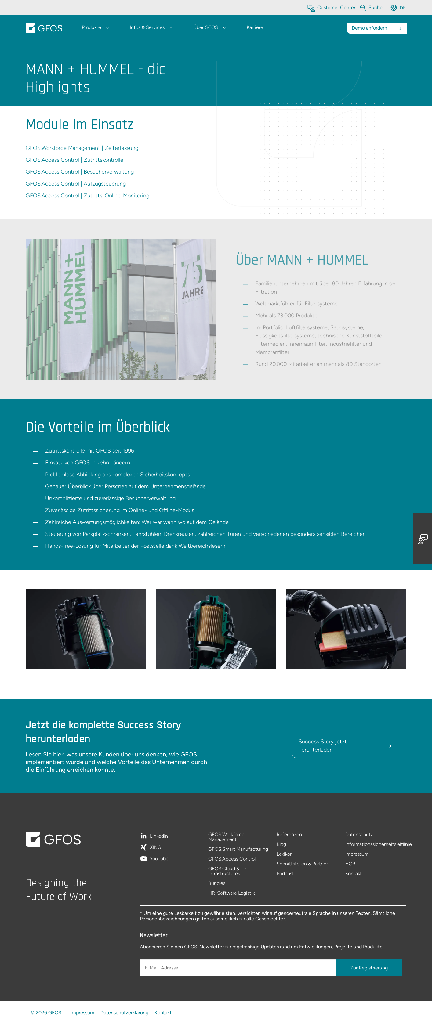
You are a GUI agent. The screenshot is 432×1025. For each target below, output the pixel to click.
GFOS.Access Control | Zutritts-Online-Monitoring (87, 195)
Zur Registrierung (369, 968)
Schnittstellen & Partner (302, 864)
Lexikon (285, 854)
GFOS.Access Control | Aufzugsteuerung (76, 183)
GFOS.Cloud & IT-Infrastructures (227, 871)
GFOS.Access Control (232, 859)
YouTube (159, 858)
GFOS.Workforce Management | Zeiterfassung (82, 148)
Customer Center (336, 7)
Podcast (285, 873)
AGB (350, 864)
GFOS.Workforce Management (226, 837)
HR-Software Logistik (231, 893)
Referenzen (289, 834)
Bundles (216, 883)
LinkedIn (159, 836)
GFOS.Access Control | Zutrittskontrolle (74, 160)
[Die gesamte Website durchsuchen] (376, 7)
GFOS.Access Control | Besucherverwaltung (80, 171)
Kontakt (353, 873)
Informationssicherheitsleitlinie (376, 844)
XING (155, 847)
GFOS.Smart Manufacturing (238, 849)
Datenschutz (359, 834)
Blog (281, 844)
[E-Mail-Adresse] (238, 967)
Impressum (356, 854)
